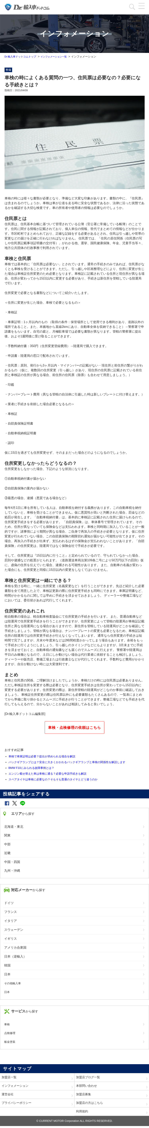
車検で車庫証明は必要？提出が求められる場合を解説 (42, 756)
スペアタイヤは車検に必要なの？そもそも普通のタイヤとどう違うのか (53, 779)
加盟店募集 (84, 1095)
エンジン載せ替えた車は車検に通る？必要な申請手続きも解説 (47, 773)
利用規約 (82, 1113)
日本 (7, 992)
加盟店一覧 (9, 1077)
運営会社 (8, 1095)
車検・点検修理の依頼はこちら (74, 728)
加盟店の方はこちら (90, 1104)
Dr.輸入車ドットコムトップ (22, 56)
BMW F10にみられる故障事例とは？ (31, 767)
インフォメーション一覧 (58, 56)
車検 (7, 1024)
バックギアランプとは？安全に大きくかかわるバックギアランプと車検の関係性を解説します (67, 762)
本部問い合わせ (87, 1086)
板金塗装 (9, 1041)
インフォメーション (16, 1086)
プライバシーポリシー (17, 1104)
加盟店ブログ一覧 (89, 1077)
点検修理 (9, 1033)
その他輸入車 (12, 983)
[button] (7, 803)
